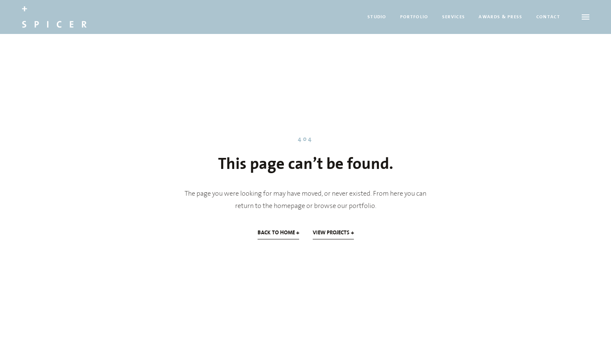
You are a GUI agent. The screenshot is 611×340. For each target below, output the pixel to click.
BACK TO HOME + (278, 232)
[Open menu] (585, 17)
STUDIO (377, 17)
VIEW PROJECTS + (333, 232)
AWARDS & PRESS (500, 17)
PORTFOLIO (414, 17)
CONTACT (548, 17)
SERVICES (453, 17)
